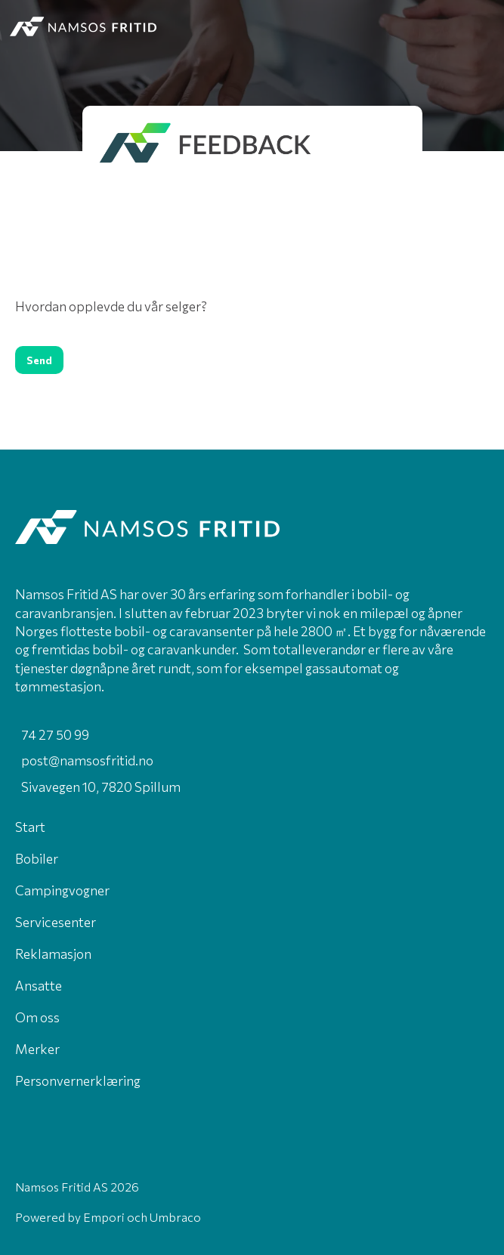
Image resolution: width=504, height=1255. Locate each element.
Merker (37, 1048)
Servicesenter (55, 921)
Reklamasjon (53, 953)
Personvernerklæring (78, 1080)
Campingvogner (62, 890)
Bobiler (36, 858)
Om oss (37, 1017)
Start (30, 826)
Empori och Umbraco (142, 1217)
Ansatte (38, 985)
